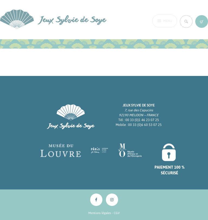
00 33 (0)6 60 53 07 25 (145, 125)
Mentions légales (99, 213)
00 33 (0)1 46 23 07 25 (142, 120)
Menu (167, 21)
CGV (117, 213)
